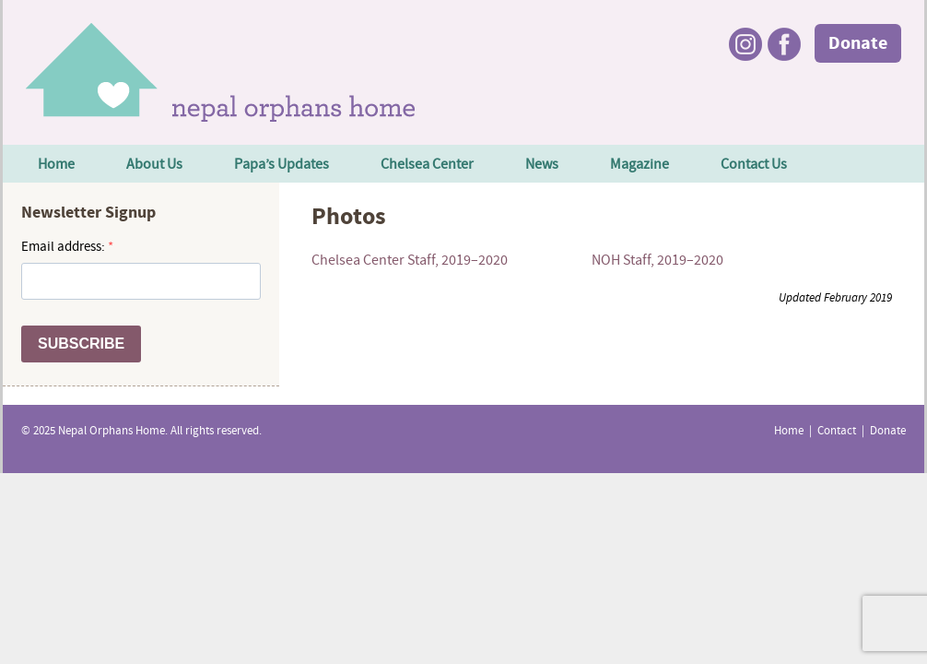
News (541, 165)
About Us (154, 165)
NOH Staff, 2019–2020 (657, 261)
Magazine (639, 165)
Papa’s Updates (281, 165)
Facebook (784, 44)
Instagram (745, 44)
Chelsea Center (427, 165)
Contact (836, 431)
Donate (857, 44)
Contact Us (754, 165)
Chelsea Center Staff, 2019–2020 (409, 261)
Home (56, 165)
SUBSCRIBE (81, 343)
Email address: (64, 248)
